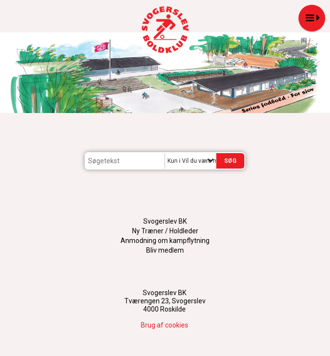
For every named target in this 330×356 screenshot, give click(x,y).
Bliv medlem (165, 250)
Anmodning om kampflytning (165, 240)
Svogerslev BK (165, 221)
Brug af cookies (164, 325)
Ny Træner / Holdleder (165, 231)
